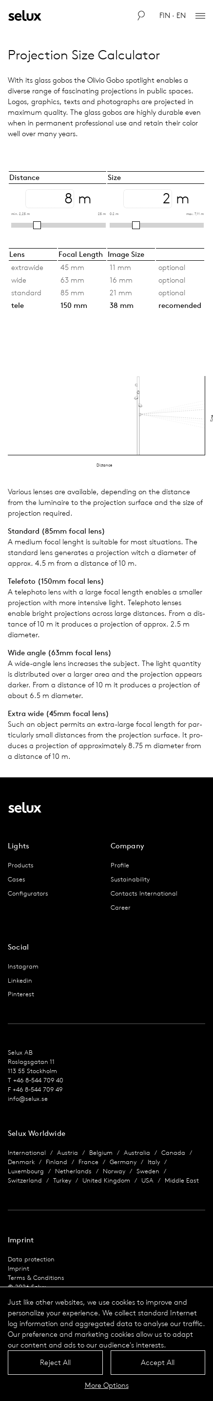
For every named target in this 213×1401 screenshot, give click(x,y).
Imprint (18, 1268)
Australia (137, 1153)
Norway (114, 1171)
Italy (154, 1162)
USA (147, 1180)
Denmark (21, 1162)
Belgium (101, 1153)
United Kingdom (106, 1180)
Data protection (31, 1259)
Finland (56, 1162)
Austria (67, 1153)
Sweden (147, 1171)
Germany (123, 1162)
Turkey (62, 1180)
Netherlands (73, 1171)
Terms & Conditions (36, 1278)
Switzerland (25, 1180)
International (27, 1153)
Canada (173, 1153)
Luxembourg (26, 1171)
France (88, 1162)
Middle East (182, 1180)
